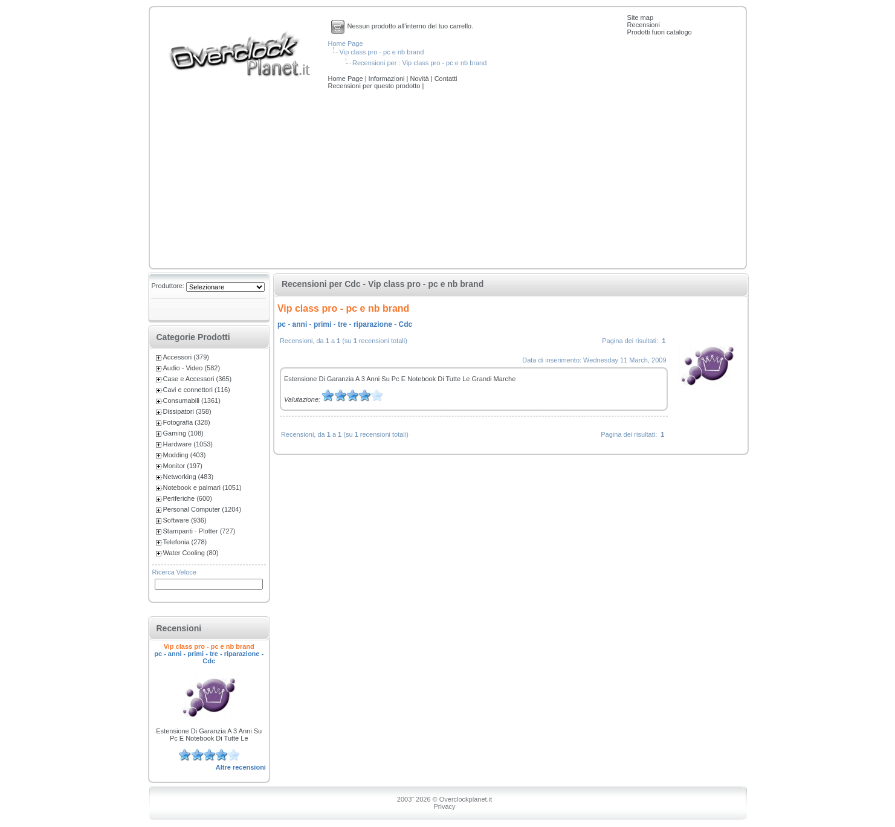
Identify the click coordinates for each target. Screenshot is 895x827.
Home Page (345, 43)
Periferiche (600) (187, 498)
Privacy (444, 806)
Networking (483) (188, 476)
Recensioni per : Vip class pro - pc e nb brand (419, 62)
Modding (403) (184, 455)
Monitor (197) (182, 465)
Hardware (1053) (188, 444)
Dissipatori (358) (187, 411)
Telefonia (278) (185, 541)
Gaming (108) (183, 433)
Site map (640, 17)
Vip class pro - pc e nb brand (382, 52)
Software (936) (185, 520)
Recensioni (643, 24)
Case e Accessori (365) (197, 378)
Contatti (446, 78)
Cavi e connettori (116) (196, 389)
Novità (420, 78)
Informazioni (388, 78)
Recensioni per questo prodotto (375, 85)
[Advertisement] (448, 180)
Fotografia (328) (186, 422)
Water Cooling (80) (191, 552)
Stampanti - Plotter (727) (199, 531)
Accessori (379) (186, 357)
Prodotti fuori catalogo (659, 32)
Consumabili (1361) (192, 400)
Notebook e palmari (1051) (202, 487)
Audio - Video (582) (192, 368)
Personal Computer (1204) (202, 509)
